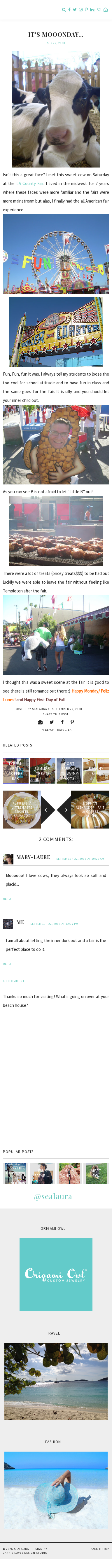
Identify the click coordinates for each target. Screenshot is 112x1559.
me (20, 922)
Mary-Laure (33, 857)
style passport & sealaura (15, 1175)
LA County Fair (30, 183)
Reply (7, 899)
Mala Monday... (69, 1173)
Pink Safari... (42, 1173)
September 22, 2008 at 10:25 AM (80, 859)
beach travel (55, 730)
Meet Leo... (96, 1173)
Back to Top (99, 1549)
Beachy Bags (96, 771)
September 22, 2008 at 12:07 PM (54, 924)
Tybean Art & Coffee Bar (15, 771)
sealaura (21, 1549)
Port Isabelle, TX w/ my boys (69, 771)
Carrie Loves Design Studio (25, 1553)
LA (69, 730)
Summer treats (42, 771)
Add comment (13, 981)
